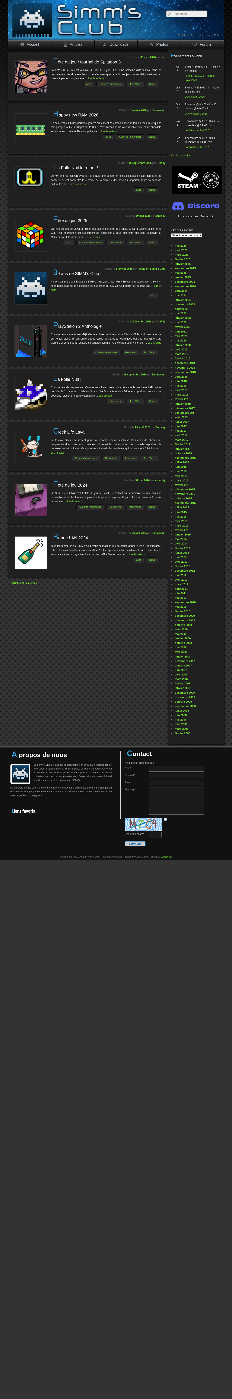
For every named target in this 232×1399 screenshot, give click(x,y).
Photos (158, 44)
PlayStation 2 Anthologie (77, 326)
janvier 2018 (183, 403)
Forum (202, 44)
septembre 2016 (185, 457)
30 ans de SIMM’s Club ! (77, 273)
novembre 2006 (185, 697)
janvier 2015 (183, 534)
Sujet (128, 782)
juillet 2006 (182, 710)
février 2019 (182, 358)
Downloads (116, 44)
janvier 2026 (183, 263)
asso (88, 84)
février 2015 (182, 530)
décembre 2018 (185, 363)
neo (163, 57)
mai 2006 (181, 719)
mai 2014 (181, 539)
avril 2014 (181, 543)
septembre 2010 (185, 602)
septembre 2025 (185, 268)
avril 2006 (181, 724)
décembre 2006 (185, 692)
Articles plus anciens (22, 583)
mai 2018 (181, 385)
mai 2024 (181, 295)
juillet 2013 (182, 552)
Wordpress (166, 856)
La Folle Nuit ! (67, 379)
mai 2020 (181, 340)
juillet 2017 (182, 421)
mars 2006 (181, 728)
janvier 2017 (183, 448)
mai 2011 (181, 597)
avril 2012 (181, 579)
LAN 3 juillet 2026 (195, 96)
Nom (128, 768)
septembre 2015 (185, 503)
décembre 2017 (185, 408)
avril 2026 (181, 250)
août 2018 (181, 376)
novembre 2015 (185, 494)
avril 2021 (181, 336)
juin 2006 (181, 715)
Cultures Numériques (110, 84)
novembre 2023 (185, 304)
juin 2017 (181, 426)
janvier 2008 (183, 656)
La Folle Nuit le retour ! (75, 167)
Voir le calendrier (180, 155)
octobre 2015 (183, 498)
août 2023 (181, 308)
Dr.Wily (161, 163)
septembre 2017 (185, 412)
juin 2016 (181, 466)
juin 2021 (181, 331)
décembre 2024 (185, 281)
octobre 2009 (183, 625)
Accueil (29, 44)
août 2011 (181, 588)
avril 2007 (181, 674)
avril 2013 (181, 561)
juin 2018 (181, 381)
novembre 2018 (185, 367)
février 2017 (182, 444)
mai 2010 (181, 606)
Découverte (115, 242)
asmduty (160, 480)
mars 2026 (181, 254)
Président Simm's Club (151, 268)
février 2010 (182, 611)
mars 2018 (181, 394)
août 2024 (181, 290)
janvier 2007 (183, 688)
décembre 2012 (185, 570)
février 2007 (182, 683)
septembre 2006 (185, 706)
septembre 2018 (185, 372)
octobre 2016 (183, 453)
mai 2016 (181, 471)
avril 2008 (181, 651)
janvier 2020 (183, 345)
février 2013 (182, 566)
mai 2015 (181, 516)
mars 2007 (181, 679)
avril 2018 (181, 390)
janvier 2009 (183, 638)
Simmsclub (158, 110)
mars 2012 (181, 584)
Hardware (130, 352)
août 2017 (181, 417)
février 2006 (182, 733)
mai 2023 (181, 313)
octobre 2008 (183, 642)
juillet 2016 (182, 462)
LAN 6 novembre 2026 (197, 130)
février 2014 (182, 548)
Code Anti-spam (134, 834)
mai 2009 (181, 634)
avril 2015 (181, 521)
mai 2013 (181, 557)
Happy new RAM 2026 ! (77, 115)
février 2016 (182, 485)
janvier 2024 (183, 300)
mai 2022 (181, 322)
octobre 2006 (183, 701)
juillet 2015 (182, 507)
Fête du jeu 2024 (70, 485)
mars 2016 (181, 480)
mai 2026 (181, 245)
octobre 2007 (183, 665)
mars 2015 (181, 525)
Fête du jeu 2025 (70, 220)
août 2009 (181, 629)
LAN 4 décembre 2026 (197, 147)
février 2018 (182, 399)
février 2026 (182, 259)
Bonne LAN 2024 (70, 537)
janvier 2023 (183, 317)
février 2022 (182, 326)
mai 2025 (181, 272)
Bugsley (160, 215)
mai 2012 (181, 575)
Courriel (130, 775)
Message (130, 789)
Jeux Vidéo (135, 84)
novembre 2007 (185, 661)
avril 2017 (181, 435)
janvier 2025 (183, 277)
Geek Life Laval (69, 432)
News (152, 84)
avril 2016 (181, 476)
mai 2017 (181, 430)
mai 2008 (181, 647)
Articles (72, 44)
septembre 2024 (185, 286)
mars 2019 (181, 354)
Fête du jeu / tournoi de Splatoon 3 (87, 62)
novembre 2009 (185, 620)
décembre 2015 (185, 489)
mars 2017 (181, 439)
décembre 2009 (185, 615)
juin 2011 (181, 593)
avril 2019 (181, 349)
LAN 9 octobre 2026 (196, 113)
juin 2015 (181, 512)
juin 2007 (181, 670)
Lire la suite (96, 78)
